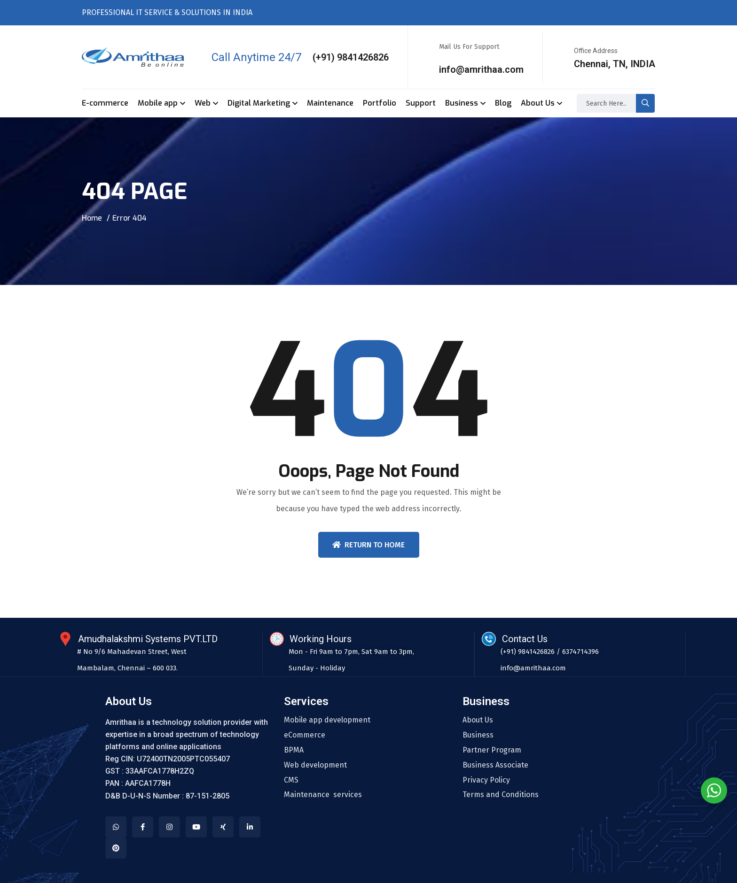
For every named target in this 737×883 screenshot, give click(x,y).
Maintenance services (323, 795)
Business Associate (495, 765)
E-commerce (105, 103)
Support (421, 103)
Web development (315, 765)
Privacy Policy (486, 780)
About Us (538, 103)
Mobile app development (327, 720)
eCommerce (304, 735)
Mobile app (158, 103)
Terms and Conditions (501, 795)
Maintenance (330, 103)
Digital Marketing (258, 103)
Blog (503, 103)
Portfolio (379, 103)
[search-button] (645, 103)
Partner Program (492, 750)
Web (203, 103)
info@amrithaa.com (481, 69)
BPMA (294, 750)
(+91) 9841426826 (351, 57)
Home (92, 218)
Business (461, 103)
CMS (291, 780)
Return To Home (368, 544)
